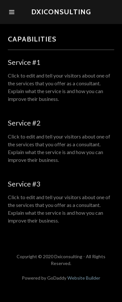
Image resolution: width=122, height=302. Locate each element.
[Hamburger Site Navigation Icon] (12, 12)
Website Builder (83, 278)
